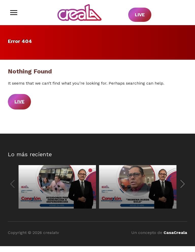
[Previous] (13, 184)
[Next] (181, 184)
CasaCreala (175, 232)
